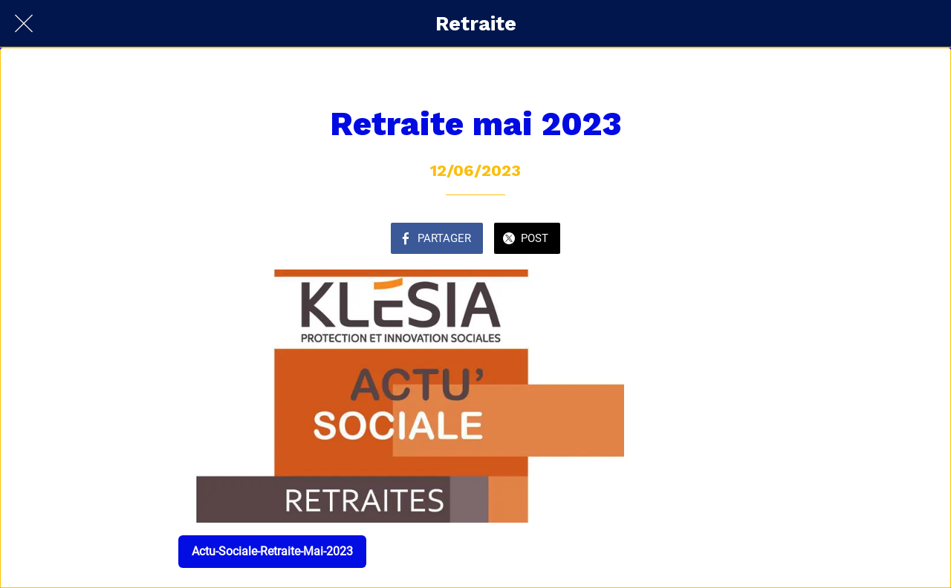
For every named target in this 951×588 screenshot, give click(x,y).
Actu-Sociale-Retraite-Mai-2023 (272, 551)
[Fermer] (24, 24)
